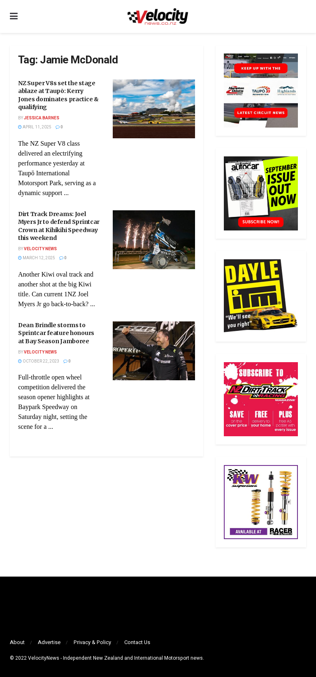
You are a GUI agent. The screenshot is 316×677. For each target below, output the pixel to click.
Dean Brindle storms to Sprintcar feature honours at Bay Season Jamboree (56, 333)
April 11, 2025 (34, 127)
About (17, 642)
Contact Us (137, 642)
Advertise (49, 642)
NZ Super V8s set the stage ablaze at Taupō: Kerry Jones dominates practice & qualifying (58, 95)
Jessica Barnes (41, 118)
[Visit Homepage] (158, 16)
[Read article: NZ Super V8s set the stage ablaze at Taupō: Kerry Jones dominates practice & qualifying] (154, 108)
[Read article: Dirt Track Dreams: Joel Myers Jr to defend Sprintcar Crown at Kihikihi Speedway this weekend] (154, 239)
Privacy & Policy (92, 642)
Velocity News (40, 249)
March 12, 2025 (36, 258)
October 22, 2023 (38, 361)
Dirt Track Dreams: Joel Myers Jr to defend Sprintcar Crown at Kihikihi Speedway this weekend (59, 226)
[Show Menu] (14, 16)
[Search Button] (302, 16)
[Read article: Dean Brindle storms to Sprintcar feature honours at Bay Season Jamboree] (154, 350)
